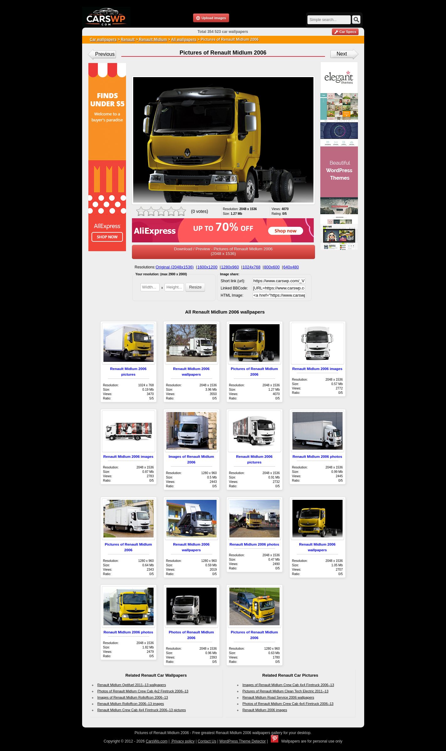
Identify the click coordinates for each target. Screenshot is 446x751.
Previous (105, 54)
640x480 (291, 267)
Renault (128, 39)
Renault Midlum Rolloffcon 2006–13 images (130, 704)
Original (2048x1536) (175, 267)
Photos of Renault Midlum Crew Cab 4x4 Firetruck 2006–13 (288, 704)
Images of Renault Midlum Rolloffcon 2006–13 (132, 697)
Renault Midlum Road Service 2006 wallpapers (278, 697)
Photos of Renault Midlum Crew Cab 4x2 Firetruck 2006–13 (142, 691)
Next (342, 53)
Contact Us (207, 741)
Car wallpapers (103, 39)
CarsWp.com (156, 741)
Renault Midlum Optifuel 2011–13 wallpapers (131, 685)
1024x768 (251, 267)
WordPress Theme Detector (242, 741)
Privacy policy (183, 741)
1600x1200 (207, 267)
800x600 (272, 267)
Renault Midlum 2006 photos (317, 456)
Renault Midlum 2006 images (317, 369)
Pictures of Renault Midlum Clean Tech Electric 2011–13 (285, 691)
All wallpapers (184, 39)
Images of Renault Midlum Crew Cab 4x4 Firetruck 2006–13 (288, 685)
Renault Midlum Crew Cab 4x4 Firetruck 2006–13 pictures (141, 710)
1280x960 (230, 267)
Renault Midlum (152, 39)
